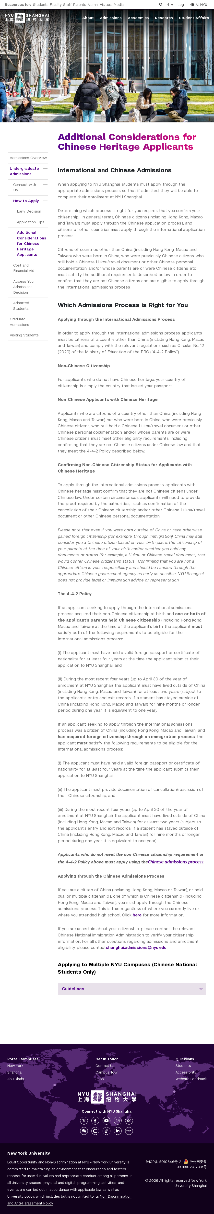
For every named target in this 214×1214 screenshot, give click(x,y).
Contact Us (104, 1066)
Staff (67, 4)
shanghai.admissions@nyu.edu (136, 947)
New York (15, 1066)
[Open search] (161, 4)
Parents (79, 4)
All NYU (198, 4)
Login (182, 4)
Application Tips (30, 222)
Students (40, 4)
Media (119, 4)
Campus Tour (106, 1072)
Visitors (106, 4)
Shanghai (14, 1072)
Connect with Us (25, 187)
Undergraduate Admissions (25, 171)
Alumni (93, 4)
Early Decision (29, 211)
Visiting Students (24, 335)
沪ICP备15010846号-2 (163, 1162)
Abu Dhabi (15, 1079)
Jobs (99, 1079)
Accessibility (186, 1072)
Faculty (56, 4)
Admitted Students (21, 306)
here (137, 915)
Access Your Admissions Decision (24, 287)
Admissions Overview (28, 157)
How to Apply (26, 200)
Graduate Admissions (19, 322)
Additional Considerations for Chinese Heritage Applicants (32, 243)
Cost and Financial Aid (23, 268)
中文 (170, 4)
